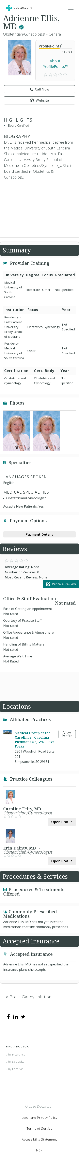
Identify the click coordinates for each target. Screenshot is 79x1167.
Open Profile (62, 822)
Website (39, 100)
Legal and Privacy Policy (39, 1117)
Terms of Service (39, 1128)
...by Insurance (16, 1054)
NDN (39, 1150)
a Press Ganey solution (29, 997)
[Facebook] (8, 1016)
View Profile (67, 734)
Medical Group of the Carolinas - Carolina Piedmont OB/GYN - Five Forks (34, 740)
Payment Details (39, 534)
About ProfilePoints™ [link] (55, 63)
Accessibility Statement (39, 1139)
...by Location (15, 1069)
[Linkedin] (15, 1016)
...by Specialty (15, 1061)
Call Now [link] (39, 89)
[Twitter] (22, 1016)
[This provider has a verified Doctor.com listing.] (21, 26)
